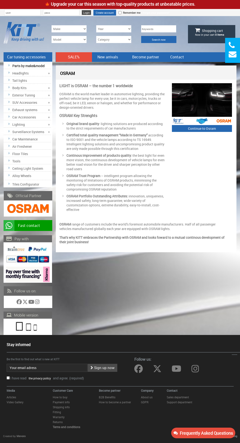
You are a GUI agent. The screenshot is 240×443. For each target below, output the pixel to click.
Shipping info (61, 407)
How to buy (60, 397)
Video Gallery (15, 402)
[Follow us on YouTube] (31, 302)
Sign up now (102, 367)
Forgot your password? (156, 12)
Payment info (61, 402)
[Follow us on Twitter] (25, 302)
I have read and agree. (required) (47, 378)
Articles (11, 397)
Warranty (59, 417)
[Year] (113, 28)
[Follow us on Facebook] (19, 302)
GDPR (144, 402)
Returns (58, 422)
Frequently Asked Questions (203, 433)
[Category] (113, 39)
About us (147, 397)
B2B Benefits (107, 397)
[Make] (69, 28)
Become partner (145, 57)
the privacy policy (39, 378)
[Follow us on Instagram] (37, 302)
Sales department (178, 397)
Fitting (57, 412)
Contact (177, 57)
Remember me (131, 12)
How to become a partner (115, 402)
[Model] (69, 39)
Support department (179, 402)
